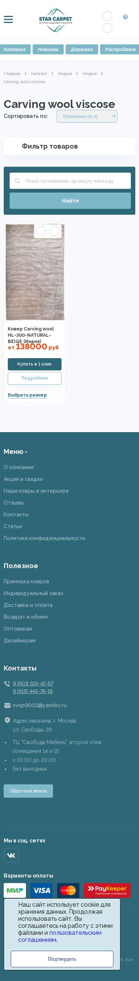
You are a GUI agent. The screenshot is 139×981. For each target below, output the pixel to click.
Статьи (13, 526)
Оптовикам (18, 629)
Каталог (39, 73)
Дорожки (82, 49)
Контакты (16, 514)
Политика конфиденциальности (44, 538)
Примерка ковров (26, 581)
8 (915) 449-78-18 (32, 691)
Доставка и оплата (28, 605)
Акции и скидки (23, 479)
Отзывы (14, 503)
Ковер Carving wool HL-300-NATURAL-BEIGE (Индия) (31, 335)
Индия (65, 73)
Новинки (48, 49)
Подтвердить (62, 959)
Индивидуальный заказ (33, 593)
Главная (12, 73)
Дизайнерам (20, 641)
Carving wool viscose (24, 81)
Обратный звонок (28, 791)
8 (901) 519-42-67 (33, 683)
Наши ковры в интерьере (36, 491)
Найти (70, 201)
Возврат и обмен (26, 617)
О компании (19, 467)
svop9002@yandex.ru (40, 705)
